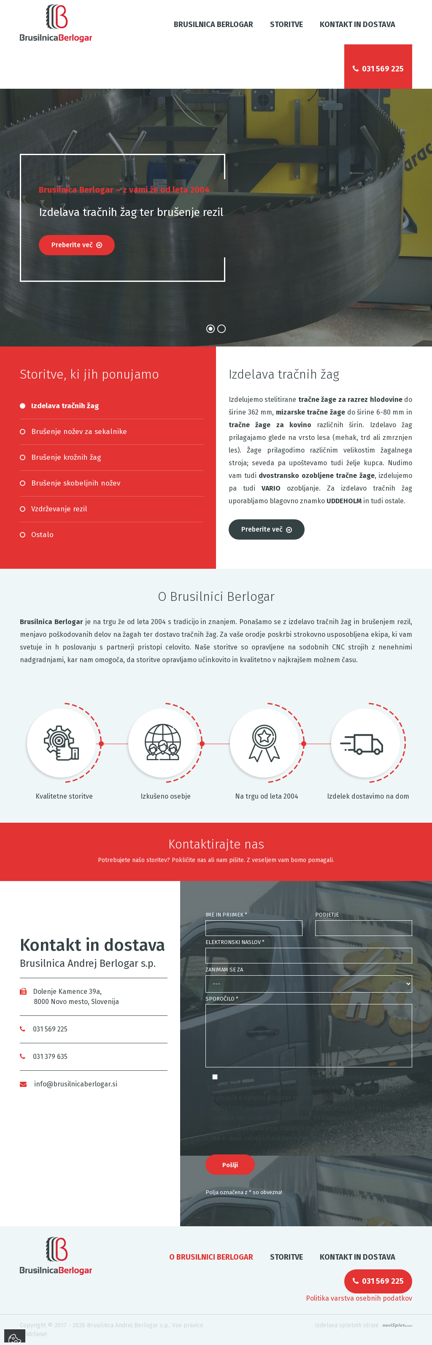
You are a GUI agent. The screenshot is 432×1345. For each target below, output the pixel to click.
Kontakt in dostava (357, 24)
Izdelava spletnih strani (346, 1325)
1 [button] (210, 329)
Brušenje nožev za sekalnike (79, 431)
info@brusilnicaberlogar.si (68, 1084)
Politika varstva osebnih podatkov (359, 1298)
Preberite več (76, 245)
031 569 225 (378, 69)
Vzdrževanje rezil (59, 509)
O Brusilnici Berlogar (211, 1257)
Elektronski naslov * (235, 942)
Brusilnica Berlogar (213, 24)
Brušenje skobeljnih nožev (75, 483)
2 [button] (221, 329)
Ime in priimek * (226, 914)
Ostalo (42, 534)
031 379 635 (44, 1057)
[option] (216, 217)
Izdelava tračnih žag (65, 405)
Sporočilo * (221, 999)
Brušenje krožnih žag (66, 457)
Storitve (286, 24)
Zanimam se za (224, 969)
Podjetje (327, 914)
